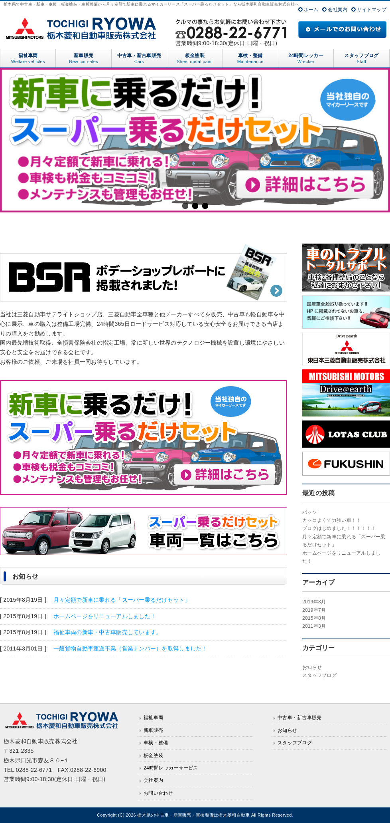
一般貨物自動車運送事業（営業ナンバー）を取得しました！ (129, 648)
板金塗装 (194, 58)
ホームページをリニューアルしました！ (104, 616)
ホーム (308, 9)
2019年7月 (314, 610)
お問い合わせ (158, 793)
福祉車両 (27, 58)
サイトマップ (368, 9)
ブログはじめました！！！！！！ (339, 528)
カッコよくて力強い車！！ (331, 520)
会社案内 (334, 9)
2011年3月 (314, 626)
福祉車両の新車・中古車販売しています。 (107, 632)
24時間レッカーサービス (171, 768)
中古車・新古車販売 (139, 58)
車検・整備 (250, 58)
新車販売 (83, 58)
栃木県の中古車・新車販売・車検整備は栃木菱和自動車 (193, 815)
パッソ (309, 512)
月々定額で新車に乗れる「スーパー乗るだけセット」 (121, 600)
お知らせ (312, 667)
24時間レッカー (305, 58)
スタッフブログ (361, 58)
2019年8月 (314, 602)
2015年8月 (314, 618)
